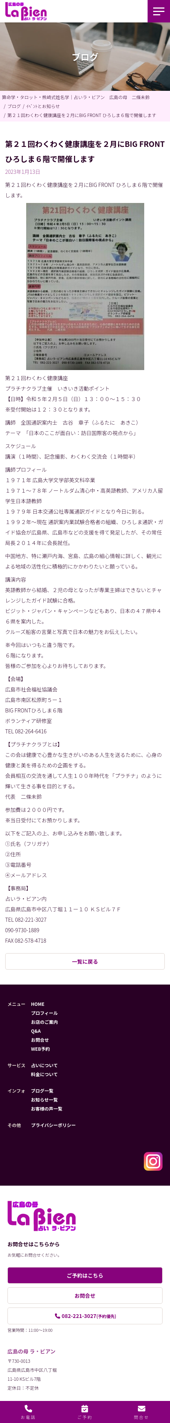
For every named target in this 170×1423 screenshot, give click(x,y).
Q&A (36, 1031)
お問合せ (40, 1040)
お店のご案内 (44, 1022)
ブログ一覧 (42, 1090)
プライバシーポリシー (53, 1125)
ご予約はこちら (85, 1275)
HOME (37, 1004)
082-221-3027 (89, 1315)
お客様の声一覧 (46, 1108)
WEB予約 (40, 1048)
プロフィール (44, 1013)
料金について (44, 1074)
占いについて (44, 1065)
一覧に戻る (85, 961)
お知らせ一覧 (44, 1099)
